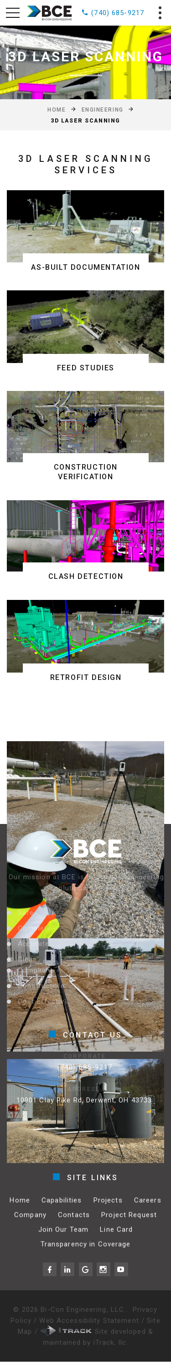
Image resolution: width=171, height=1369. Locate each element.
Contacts (74, 1221)
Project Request (129, 1221)
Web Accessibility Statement (90, 1320)
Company (30, 1221)
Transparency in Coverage (86, 1250)
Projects (108, 1207)
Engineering (103, 110)
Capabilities (61, 1207)
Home (56, 110)
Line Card (116, 1236)
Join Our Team (63, 1236)
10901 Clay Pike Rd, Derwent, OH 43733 (75, 1100)
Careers (147, 1207)
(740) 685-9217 (112, 13)
